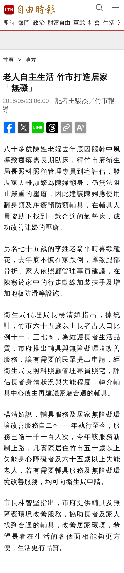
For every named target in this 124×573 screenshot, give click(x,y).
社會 (94, 23)
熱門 (24, 23)
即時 (9, 23)
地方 (30, 60)
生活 (109, 23)
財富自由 (59, 23)
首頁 (8, 60)
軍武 (79, 23)
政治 (39, 23)
